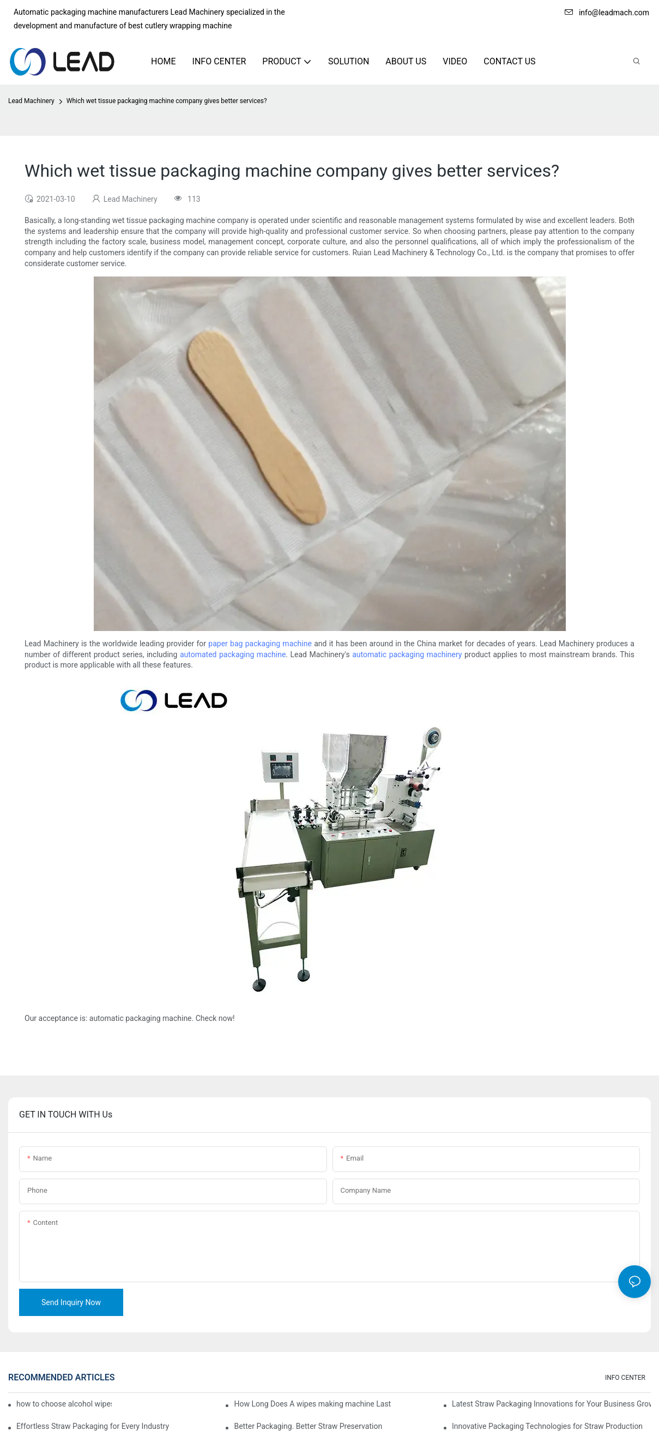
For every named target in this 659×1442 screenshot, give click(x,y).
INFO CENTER (625, 1377)
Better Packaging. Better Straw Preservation (308, 1426)
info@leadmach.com (607, 12)
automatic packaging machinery (407, 654)
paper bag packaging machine (260, 643)
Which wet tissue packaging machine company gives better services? (166, 101)
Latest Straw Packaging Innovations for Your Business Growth (551, 1403)
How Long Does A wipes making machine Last (312, 1403)
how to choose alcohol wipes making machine (64, 1403)
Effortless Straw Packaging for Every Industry (92, 1426)
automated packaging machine (233, 654)
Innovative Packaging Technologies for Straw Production (547, 1426)
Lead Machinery (31, 101)
